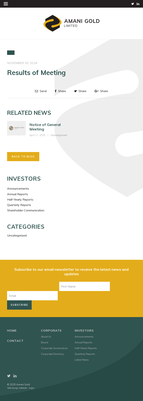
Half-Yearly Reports (20, 199)
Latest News (82, 359)
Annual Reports (17, 194)
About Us (46, 336)
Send (41, 91)
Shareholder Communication (25, 210)
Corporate (51, 330)
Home (12, 330)
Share (60, 91)
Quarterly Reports (19, 205)
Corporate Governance (54, 348)
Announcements (18, 188)
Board (44, 342)
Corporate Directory (52, 353)
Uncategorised (59, 135)
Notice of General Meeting (45, 126)
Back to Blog (23, 156)
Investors (84, 330)
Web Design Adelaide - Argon (20, 388)
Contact (15, 341)
